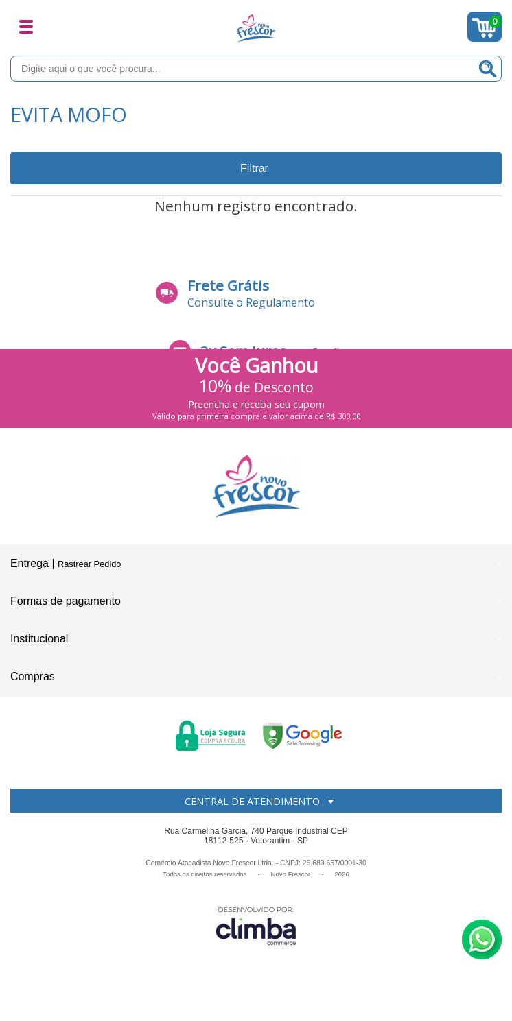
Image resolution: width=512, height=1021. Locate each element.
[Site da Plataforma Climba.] (256, 925)
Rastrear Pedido (89, 564)
